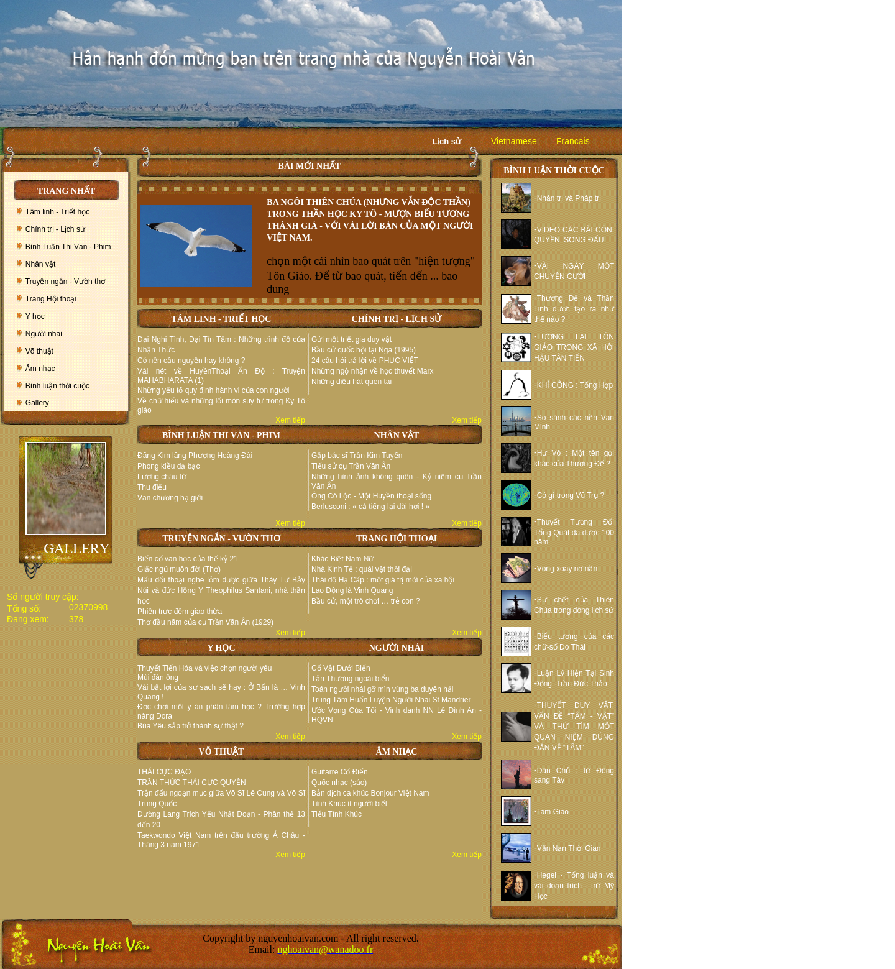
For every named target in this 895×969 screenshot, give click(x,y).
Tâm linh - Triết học (57, 212)
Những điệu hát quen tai (351, 381)
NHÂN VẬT (397, 435)
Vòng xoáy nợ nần (567, 568)
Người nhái (43, 333)
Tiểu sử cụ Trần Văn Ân (350, 466)
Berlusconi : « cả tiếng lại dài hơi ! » (370, 506)
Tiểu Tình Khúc (336, 814)
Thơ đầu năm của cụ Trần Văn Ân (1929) (205, 622)
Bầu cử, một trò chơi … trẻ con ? (365, 601)
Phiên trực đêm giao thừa (179, 611)
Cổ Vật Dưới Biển (340, 668)
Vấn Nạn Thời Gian (569, 848)
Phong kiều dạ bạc (168, 466)
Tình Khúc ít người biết (349, 803)
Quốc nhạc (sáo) (339, 782)
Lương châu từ (161, 476)
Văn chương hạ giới (170, 498)
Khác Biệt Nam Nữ (342, 558)
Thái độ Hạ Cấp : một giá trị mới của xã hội (382, 580)
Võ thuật (39, 351)
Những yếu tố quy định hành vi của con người (213, 390)
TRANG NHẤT (66, 191)
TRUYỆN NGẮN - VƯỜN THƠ (221, 538)
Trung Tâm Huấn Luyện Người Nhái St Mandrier (390, 700)
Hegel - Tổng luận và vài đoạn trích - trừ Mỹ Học (574, 886)
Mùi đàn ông (157, 677)
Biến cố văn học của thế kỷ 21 (187, 558)
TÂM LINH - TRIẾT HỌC (222, 319)
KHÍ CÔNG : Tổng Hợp (575, 385)
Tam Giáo (553, 811)
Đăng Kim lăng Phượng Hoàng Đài (194, 455)
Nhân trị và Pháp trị (569, 198)
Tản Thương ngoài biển (350, 678)
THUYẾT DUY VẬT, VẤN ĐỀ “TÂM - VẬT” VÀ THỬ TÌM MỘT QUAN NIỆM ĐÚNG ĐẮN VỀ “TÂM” (574, 726)
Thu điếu (152, 487)
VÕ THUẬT (221, 751)
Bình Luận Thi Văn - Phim (68, 246)
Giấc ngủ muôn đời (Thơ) (179, 569)
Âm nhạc (40, 368)
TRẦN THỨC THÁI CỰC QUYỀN (191, 782)
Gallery (37, 402)
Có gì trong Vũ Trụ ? (570, 495)
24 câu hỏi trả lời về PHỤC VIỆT (364, 360)
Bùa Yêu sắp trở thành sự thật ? (190, 726)
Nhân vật (40, 264)
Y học (35, 316)
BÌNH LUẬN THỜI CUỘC (554, 170)
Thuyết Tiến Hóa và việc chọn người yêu (204, 668)
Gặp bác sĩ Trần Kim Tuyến (356, 455)
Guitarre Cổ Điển (339, 772)
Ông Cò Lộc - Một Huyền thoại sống (371, 496)
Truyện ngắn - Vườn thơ (65, 281)
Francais (573, 141)
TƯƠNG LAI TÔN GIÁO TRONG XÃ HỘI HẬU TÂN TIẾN (574, 347)
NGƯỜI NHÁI (397, 648)
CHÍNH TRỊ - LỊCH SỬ (396, 319)
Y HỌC (221, 648)
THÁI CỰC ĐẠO (164, 772)
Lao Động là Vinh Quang (352, 590)
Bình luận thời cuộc (57, 386)
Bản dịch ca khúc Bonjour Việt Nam (370, 793)
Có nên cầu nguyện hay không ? (191, 360)
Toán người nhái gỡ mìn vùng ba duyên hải (382, 689)
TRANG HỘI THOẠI (396, 538)
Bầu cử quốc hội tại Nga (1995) (363, 350)
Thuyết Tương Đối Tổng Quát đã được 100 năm (574, 532)
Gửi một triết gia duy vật (351, 339)
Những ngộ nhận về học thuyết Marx (372, 371)
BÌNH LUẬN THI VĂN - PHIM (221, 435)
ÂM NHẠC (397, 751)
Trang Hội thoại (50, 299)
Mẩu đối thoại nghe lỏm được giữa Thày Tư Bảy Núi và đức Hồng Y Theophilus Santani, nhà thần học (221, 590)
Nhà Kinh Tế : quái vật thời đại (361, 569)
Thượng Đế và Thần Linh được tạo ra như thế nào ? (574, 309)
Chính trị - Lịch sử (55, 229)
